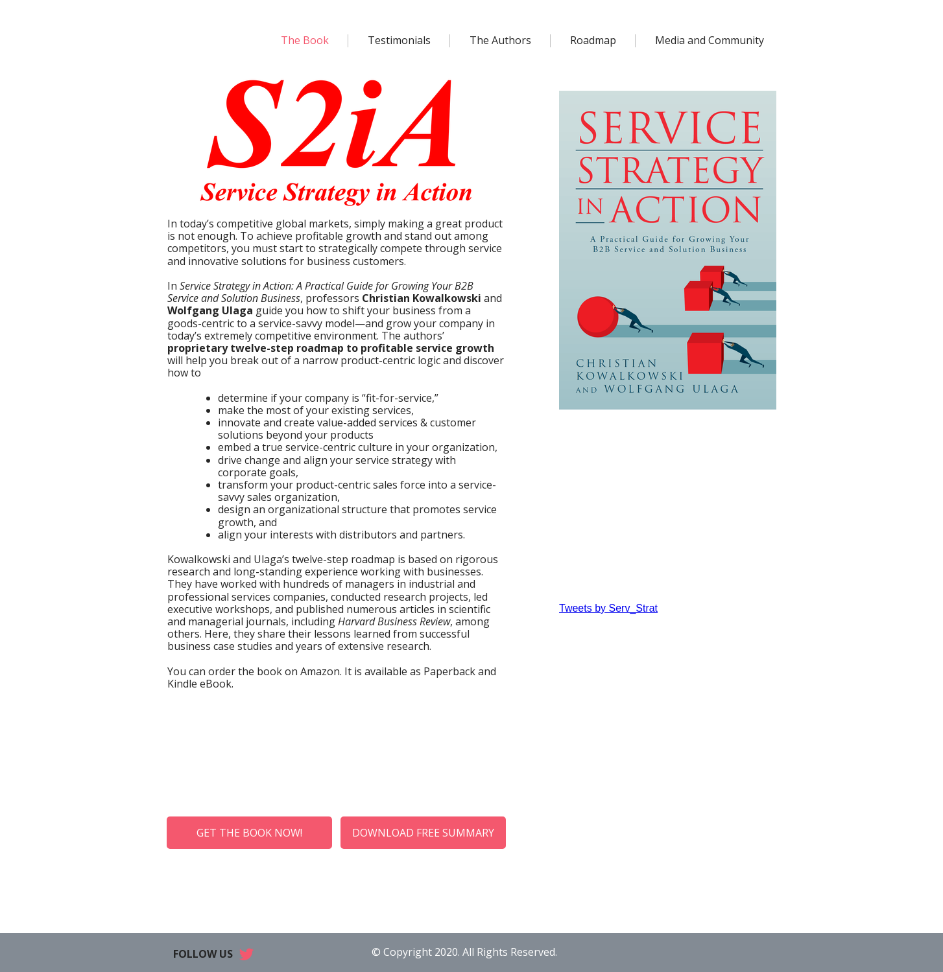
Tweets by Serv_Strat (608, 608)
